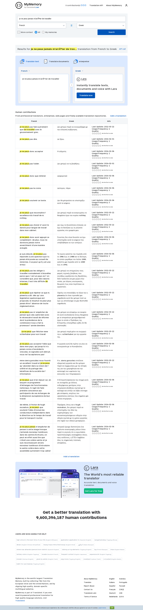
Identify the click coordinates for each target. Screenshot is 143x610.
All (37, 32)
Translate (87, 582)
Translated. (20, 601)
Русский (122, 586)
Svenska (122, 579)
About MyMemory (114, 5)
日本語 (121, 589)
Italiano (112, 582)
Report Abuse (89, 586)
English (112, 579)
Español (112, 586)
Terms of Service (90, 597)
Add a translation (118, 116)
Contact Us (88, 589)
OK (112, 608)
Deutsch (112, 593)
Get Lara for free (93, 491)
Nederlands (113, 597)
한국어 (121, 597)
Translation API (96, 5)
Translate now (85, 95)
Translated (90, 593)
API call (122, 49)
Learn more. (102, 608)
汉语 (120, 593)
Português (123, 582)
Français (112, 589)
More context (25, 32)
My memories (49, 32)
